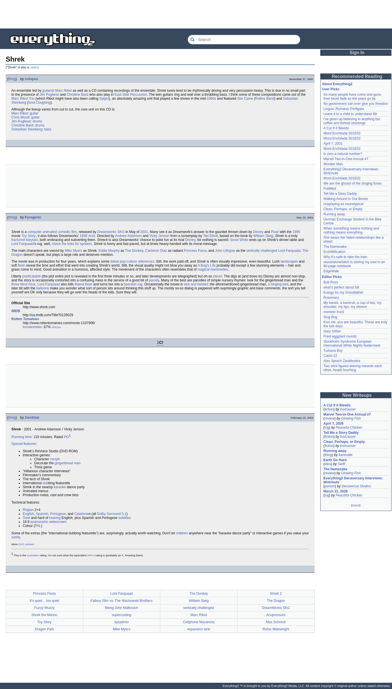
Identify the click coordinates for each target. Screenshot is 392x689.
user (33, 67)
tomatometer (32, 327)
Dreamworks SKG (110, 232)
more (355, 505)
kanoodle (345, 455)
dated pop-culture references (132, 261)
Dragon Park (44, 629)
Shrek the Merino (44, 615)
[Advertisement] (196, 14)
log (327, 428)
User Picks (330, 89)
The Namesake (334, 247)
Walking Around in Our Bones (345, 199)
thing (12, 79)
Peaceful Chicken (349, 428)
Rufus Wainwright (275, 629)
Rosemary (331, 298)
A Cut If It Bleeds (336, 128)
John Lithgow (225, 251)
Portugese (58, 514)
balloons (42, 288)
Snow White (239, 240)
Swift (341, 464)
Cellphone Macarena (199, 622)
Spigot (104, 99)
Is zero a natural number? (342, 154)
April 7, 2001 (332, 144)
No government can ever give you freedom (355, 104)
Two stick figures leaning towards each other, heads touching (352, 368)
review (329, 418)
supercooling (121, 615)
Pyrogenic (33, 217)
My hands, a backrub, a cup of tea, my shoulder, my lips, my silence (352, 305)
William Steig (263, 236)
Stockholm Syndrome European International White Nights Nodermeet (351, 343)
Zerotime (32, 418)
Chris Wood (20, 117)
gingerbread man (68, 463)
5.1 (124, 514)
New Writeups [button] (357, 395)
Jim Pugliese (49, 95)
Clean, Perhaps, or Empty (342, 209)
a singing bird (278, 284)
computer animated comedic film (52, 232)
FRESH (56, 327)
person (330, 486)
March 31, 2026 (335, 491)
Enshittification (334, 252)
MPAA (91, 555)
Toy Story (28, 236)
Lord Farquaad (22, 244)
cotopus (31, 79)
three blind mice (23, 284)
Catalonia (81, 514)
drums (37, 121)
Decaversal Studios (356, 486)
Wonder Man (333, 164)
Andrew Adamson (128, 236)
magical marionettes (213, 269)
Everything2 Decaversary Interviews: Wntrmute (353, 480)
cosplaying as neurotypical (343, 204)
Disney (258, 232)
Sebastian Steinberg (26, 129)
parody (154, 280)
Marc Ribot (63, 91)
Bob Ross (330, 282)
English (28, 514)
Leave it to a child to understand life (350, 114)
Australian (33, 555)
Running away (334, 214)
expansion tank (198, 629)
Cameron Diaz (156, 251)
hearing (55, 518)
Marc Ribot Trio (22, 99)
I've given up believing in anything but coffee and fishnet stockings (351, 121)
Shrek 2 (276, 594)
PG (66, 437)
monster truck (333, 312)
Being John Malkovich (121, 608)
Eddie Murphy (109, 251)
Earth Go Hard (334, 460)
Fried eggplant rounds (340, 336)
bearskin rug (133, 284)
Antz (91, 236)
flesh (21, 265)
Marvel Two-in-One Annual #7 (345, 159)
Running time (21, 437)
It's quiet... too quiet (44, 601)
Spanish (42, 514)
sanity (15, 537)
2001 (144, 232)
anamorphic (39, 522)
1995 (296, 232)
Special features (23, 444)
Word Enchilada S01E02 (342, 133)
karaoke (60, 487)
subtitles (124, 518)
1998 (83, 236)
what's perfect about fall (341, 287)
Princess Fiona (195, 251)
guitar (34, 113)
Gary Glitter (332, 331)
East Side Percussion (130, 95)
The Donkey (134, 251)
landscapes (289, 261)
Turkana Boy (333, 351)
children (182, 533)
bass (47, 129)
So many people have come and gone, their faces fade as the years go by (352, 97)
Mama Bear (83, 284)
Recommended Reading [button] (357, 76)
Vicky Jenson (159, 236)
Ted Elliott (210, 236)
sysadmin (121, 622)
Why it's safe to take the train (345, 257)
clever (217, 276)
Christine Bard (77, 95)
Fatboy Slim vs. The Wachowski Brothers (122, 601)
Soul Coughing (39, 103)
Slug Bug (330, 317)
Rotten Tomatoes (25, 319)
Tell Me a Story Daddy (340, 194)
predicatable (31, 276)
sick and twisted (196, 284)
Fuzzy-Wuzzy (44, 608)
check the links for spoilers (72, 244)
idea (328, 464)
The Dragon (276, 601)
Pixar (275, 232)
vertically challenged (261, 251)
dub (45, 483)
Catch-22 (330, 356)
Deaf (26, 518)
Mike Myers (73, 251)
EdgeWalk (331, 271)
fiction (329, 409)
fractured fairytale (24, 240)
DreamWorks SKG (276, 608)
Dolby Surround (109, 514)
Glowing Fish (351, 418)
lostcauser (348, 409)
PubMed (329, 189)
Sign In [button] (357, 52)
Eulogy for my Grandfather (343, 293)
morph (55, 459)
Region (28, 510)
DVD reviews (26, 544)
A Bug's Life (207, 265)
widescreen (58, 522)
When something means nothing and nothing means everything (351, 230)
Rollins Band (264, 99)
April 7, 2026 (333, 424)
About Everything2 (337, 84)
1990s (211, 99)
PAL (38, 526)
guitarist (48, 91)
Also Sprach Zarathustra (341, 361)
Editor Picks (332, 277)
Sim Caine (245, 99)
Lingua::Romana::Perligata (343, 109)
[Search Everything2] (244, 39)
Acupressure (275, 615)
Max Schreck (276, 622)
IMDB (15, 311)
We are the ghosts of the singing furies (352, 183)
